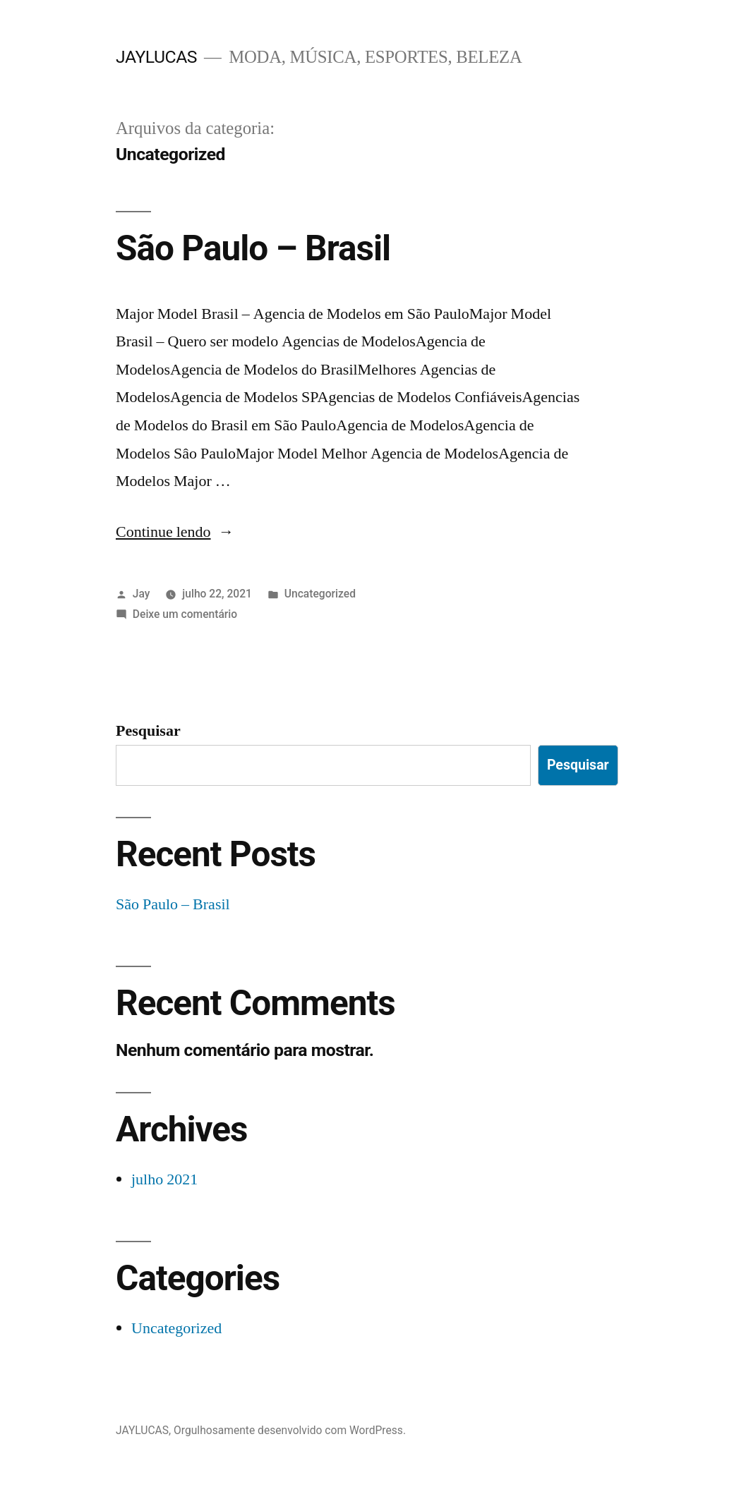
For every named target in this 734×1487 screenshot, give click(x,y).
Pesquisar (148, 731)
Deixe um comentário (185, 614)
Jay (141, 593)
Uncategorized (320, 593)
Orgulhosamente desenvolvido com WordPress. (290, 1430)
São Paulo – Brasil (253, 248)
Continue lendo (175, 532)
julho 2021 (164, 1179)
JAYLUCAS (156, 57)
